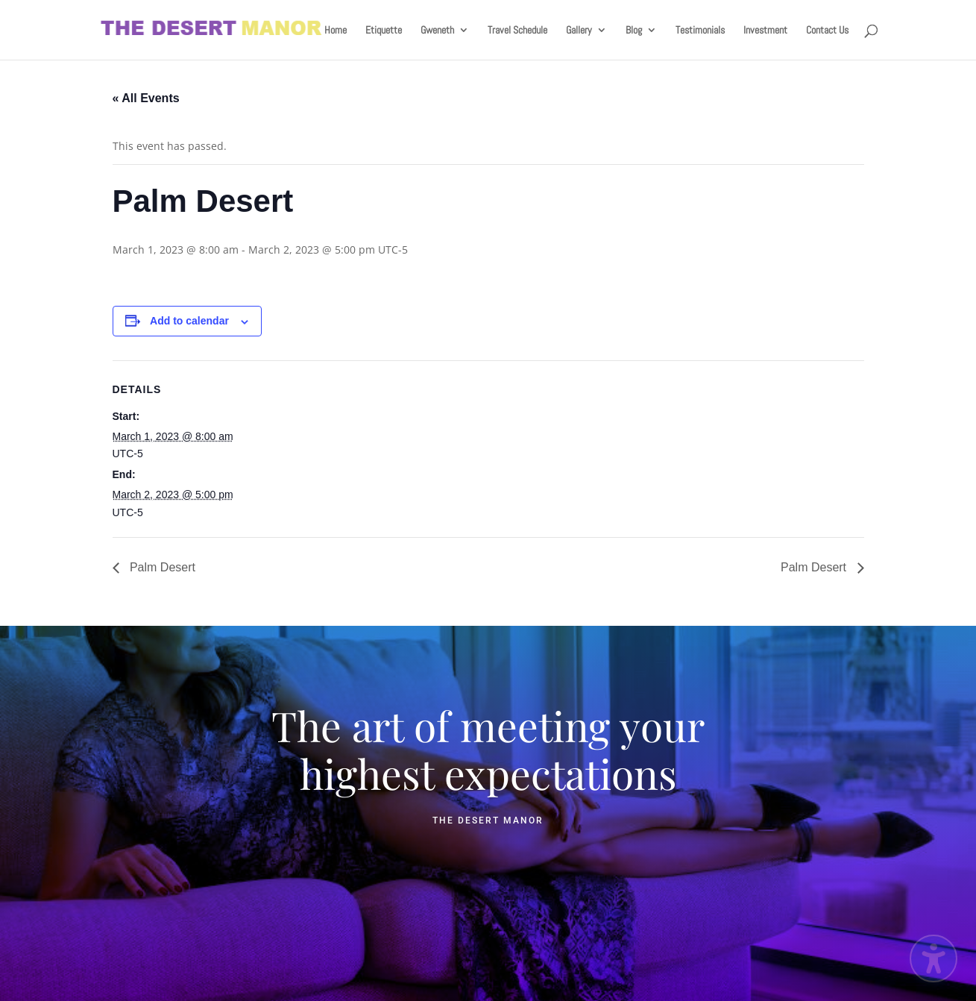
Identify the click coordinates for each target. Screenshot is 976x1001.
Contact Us (827, 31)
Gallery (579, 31)
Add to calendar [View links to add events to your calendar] (189, 321)
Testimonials (700, 31)
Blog (634, 31)
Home (335, 31)
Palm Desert (161, 567)
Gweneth (437, 31)
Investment (765, 31)
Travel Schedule (517, 31)
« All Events (146, 98)
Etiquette (383, 31)
